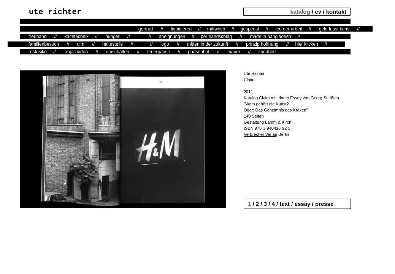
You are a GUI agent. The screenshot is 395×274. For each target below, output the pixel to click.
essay (303, 204)
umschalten (117, 51)
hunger (112, 36)
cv (318, 11)
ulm (80, 44)
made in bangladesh (270, 36)
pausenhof (198, 51)
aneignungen (172, 36)
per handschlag (216, 36)
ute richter (55, 12)
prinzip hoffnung (262, 44)
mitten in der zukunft (207, 44)
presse (324, 204)
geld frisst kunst (335, 29)
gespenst (250, 29)
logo (164, 44)
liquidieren (181, 29)
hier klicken (306, 44)
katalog (301, 11)
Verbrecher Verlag (260, 134)
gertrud (145, 29)
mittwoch (216, 29)
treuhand (37, 36)
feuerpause (158, 51)
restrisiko (38, 51)
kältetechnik (77, 36)
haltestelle (112, 44)
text (284, 204)
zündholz (267, 51)
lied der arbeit (288, 29)
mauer (233, 51)
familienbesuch (44, 44)
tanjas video (75, 51)
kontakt (336, 11)
